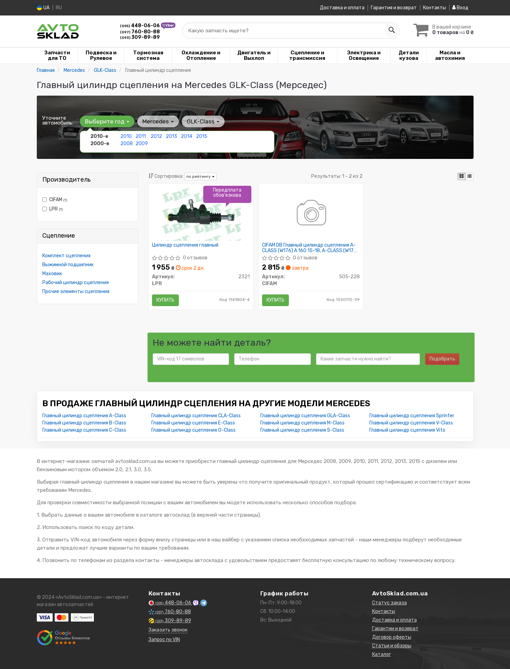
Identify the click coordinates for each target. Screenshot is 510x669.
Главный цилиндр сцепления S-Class (302, 430)
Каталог (381, 654)
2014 (186, 136)
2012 (156, 136)
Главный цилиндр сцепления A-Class (84, 416)
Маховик (52, 274)
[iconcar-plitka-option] (461, 176)
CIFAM (54, 200)
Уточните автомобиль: (57, 120)
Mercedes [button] (158, 121)
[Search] (392, 30)
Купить (165, 300)
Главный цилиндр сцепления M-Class (302, 423)
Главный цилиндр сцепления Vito (407, 430)
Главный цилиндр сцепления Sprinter (411, 416)
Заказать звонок (168, 630)
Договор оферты (391, 637)
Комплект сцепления (66, 256)
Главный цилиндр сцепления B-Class (84, 423)
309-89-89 (140, 37)
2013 (171, 136)
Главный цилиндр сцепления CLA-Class (196, 416)
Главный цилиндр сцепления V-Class (411, 423)
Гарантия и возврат (394, 8)
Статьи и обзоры (391, 646)
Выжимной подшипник (68, 265)
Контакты (434, 8)
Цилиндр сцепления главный (185, 245)
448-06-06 (140, 26)
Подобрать (442, 359)
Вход (460, 8)
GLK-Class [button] (203, 121)
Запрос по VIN (164, 640)
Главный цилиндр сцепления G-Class (193, 430)
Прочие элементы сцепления (75, 291)
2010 (126, 136)
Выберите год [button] (107, 121)
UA (43, 8)
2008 (126, 144)
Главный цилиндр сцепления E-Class (193, 423)
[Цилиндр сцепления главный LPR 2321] (201, 214)
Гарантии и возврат (395, 629)
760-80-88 (140, 32)
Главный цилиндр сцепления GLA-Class (305, 416)
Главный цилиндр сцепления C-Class (84, 430)
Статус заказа (389, 603)
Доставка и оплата (342, 8)
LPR (52, 209)
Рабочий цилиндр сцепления (75, 282)
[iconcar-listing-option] (469, 176)
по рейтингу (200, 176)
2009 (141, 144)
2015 (201, 136)
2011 (140, 136)
